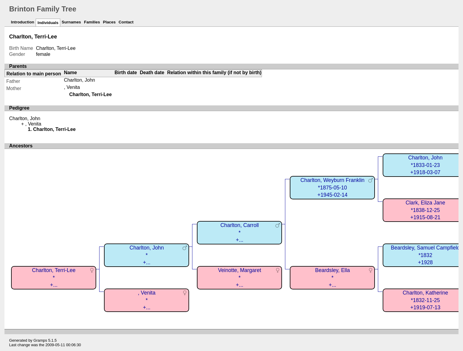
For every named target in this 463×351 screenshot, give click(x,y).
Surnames (71, 22)
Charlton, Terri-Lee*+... (54, 277)
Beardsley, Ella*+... (332, 277)
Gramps (40, 340)
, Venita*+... (147, 300)
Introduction (22, 22)
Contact (126, 22)
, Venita (72, 87)
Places (109, 22)
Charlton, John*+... (146, 255)
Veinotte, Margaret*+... (239, 277)
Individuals (47, 22)
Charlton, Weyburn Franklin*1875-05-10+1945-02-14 (333, 187)
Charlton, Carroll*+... (239, 232)
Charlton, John (79, 80)
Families (92, 22)
